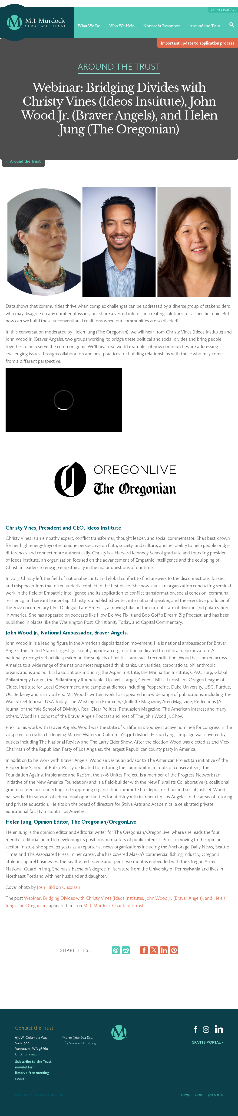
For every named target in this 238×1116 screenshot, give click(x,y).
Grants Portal (223, 9)
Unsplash (71, 887)
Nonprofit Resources (162, 26)
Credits (199, 1095)
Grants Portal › (207, 1042)
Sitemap (185, 1095)
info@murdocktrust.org (79, 1043)
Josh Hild (46, 887)
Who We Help (122, 26)
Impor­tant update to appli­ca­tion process (197, 43)
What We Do (89, 26)
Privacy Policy (215, 1095)
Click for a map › (27, 1054)
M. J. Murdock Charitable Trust (113, 905)
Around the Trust (205, 26)
